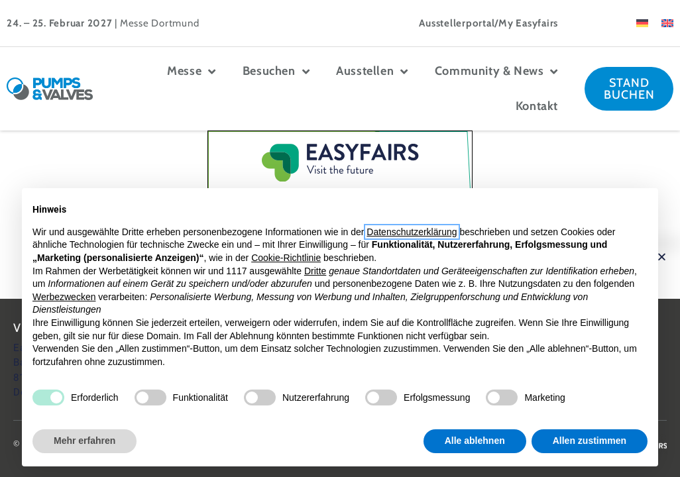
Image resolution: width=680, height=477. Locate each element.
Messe (191, 71)
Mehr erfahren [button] (84, 440)
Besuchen (276, 71)
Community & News (496, 71)
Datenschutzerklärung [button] (412, 232)
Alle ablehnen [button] (475, 440)
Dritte (315, 271)
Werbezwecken (63, 297)
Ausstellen (372, 71)
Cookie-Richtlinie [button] (286, 257)
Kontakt (537, 106)
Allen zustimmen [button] (589, 440)
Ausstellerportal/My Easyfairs (488, 23)
